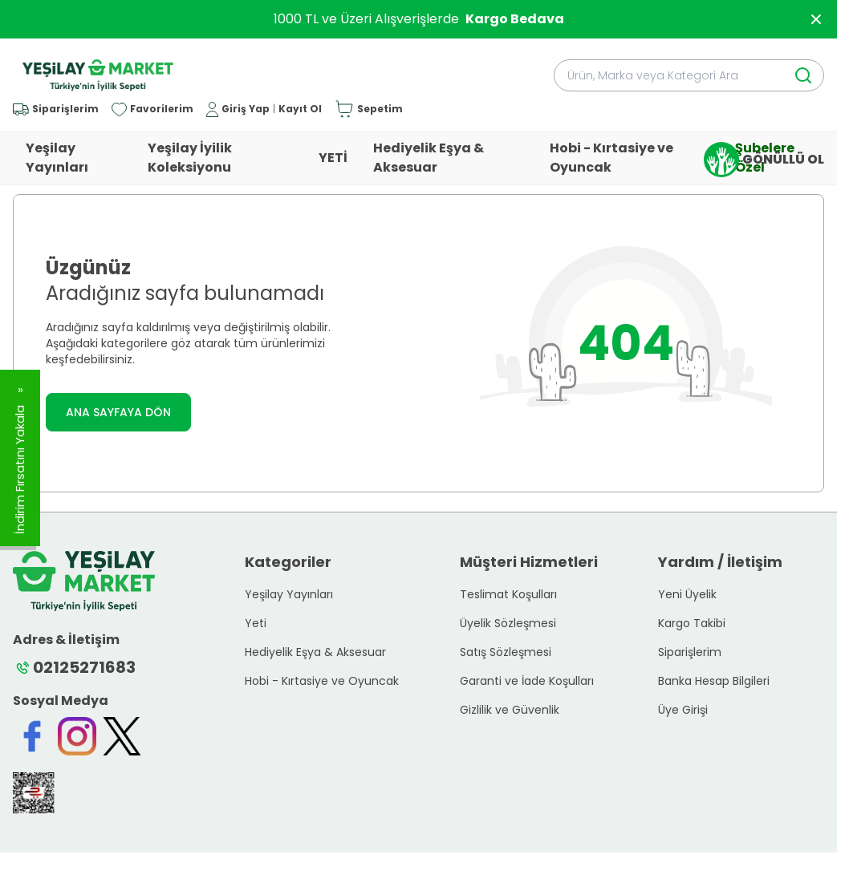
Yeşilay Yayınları (57, 157)
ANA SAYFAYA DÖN (118, 412)
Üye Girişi (683, 710)
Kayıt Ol (300, 109)
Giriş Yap (245, 109)
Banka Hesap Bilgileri (714, 681)
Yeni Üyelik (687, 594)
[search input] (689, 75)
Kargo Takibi (691, 623)
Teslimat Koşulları (508, 594)
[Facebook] (32, 736)
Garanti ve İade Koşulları (527, 681)
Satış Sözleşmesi (505, 652)
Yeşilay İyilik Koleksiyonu (190, 157)
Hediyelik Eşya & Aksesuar (428, 157)
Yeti (255, 623)
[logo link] (98, 75)
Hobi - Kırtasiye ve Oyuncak (611, 157)
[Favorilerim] (152, 109)
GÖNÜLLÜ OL (764, 159)
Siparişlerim (689, 652)
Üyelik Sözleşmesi (508, 623)
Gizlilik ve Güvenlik (509, 710)
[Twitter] (122, 736)
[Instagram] (77, 736)
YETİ (333, 157)
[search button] (803, 75)
